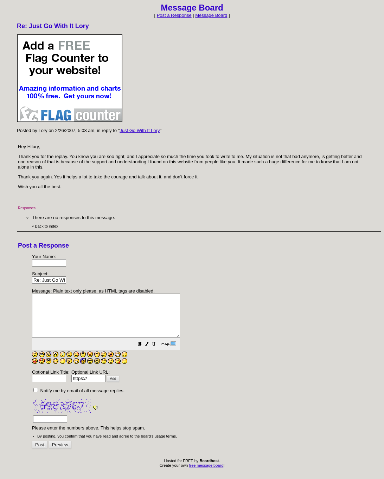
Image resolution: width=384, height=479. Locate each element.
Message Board (211, 15)
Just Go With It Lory (140, 130)
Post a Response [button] (174, 15)
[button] (157, 353)
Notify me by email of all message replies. (78, 399)
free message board (206, 474)
